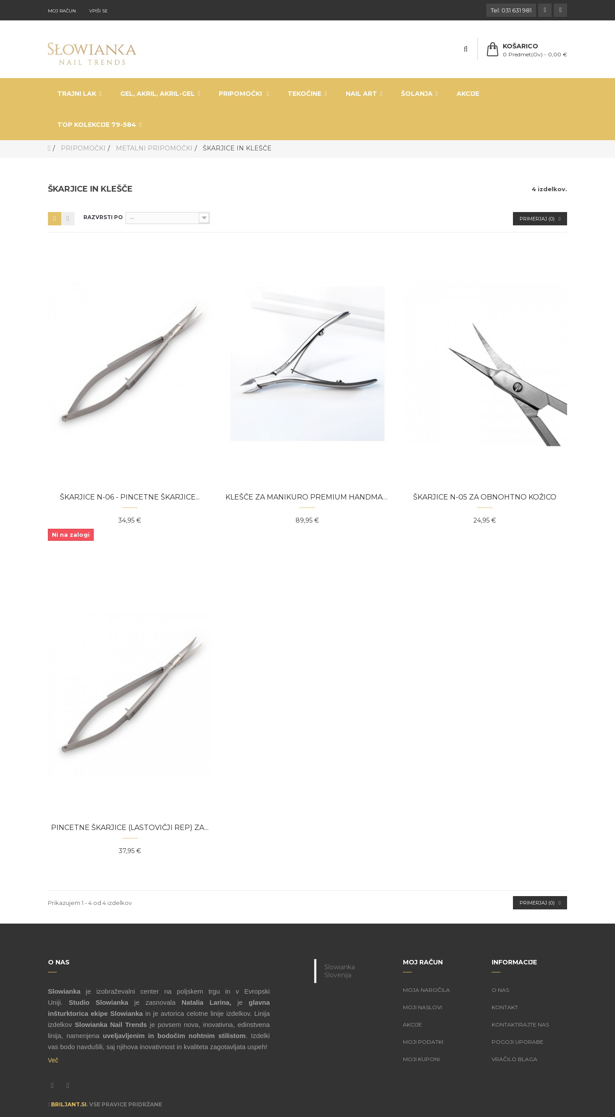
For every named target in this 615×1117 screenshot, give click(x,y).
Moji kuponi (421, 1059)
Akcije (412, 1024)
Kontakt (505, 1007)
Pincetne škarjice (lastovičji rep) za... (130, 827)
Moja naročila (426, 990)
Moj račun (62, 11)
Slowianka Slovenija (339, 971)
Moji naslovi (422, 1007)
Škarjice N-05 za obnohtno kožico (484, 497)
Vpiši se (98, 11)
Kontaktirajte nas (520, 1024)
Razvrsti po (103, 217)
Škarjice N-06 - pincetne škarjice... (130, 497)
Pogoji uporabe (518, 1041)
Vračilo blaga (514, 1059)
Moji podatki (423, 1041)
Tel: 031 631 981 (511, 10)
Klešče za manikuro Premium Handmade (307, 497)
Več (53, 1060)
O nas (500, 990)
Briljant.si (69, 1104)
